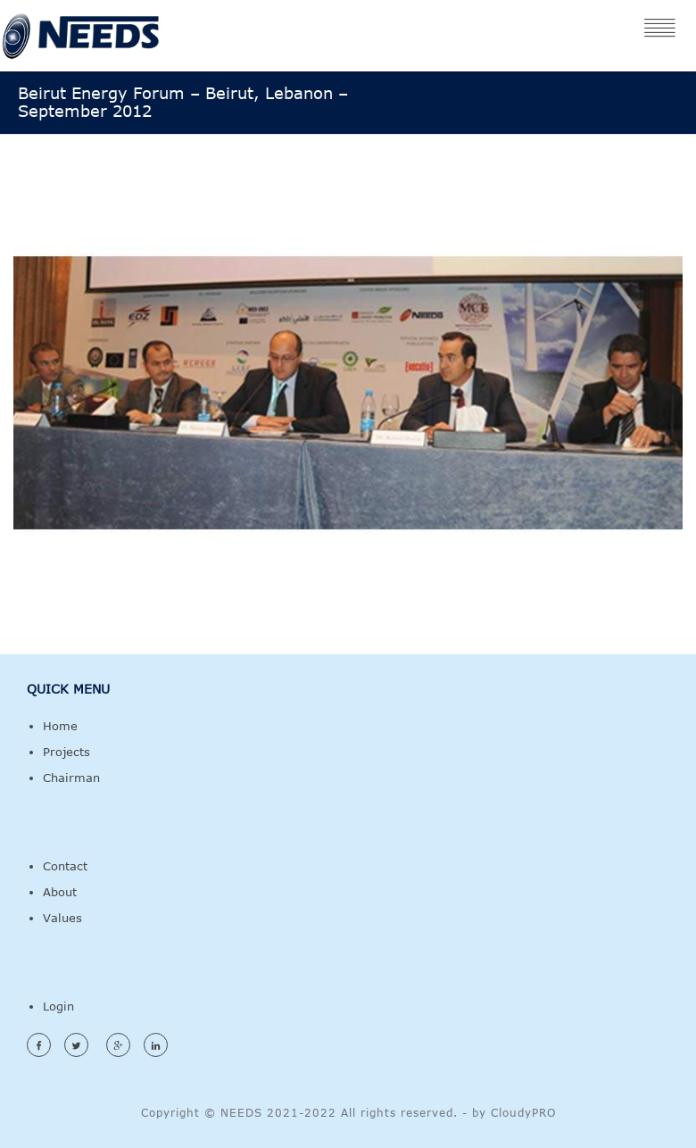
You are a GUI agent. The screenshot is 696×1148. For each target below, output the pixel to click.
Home (60, 726)
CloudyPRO (523, 1112)
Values (62, 918)
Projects (66, 752)
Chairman (71, 777)
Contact (65, 866)
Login (58, 1006)
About (60, 892)
